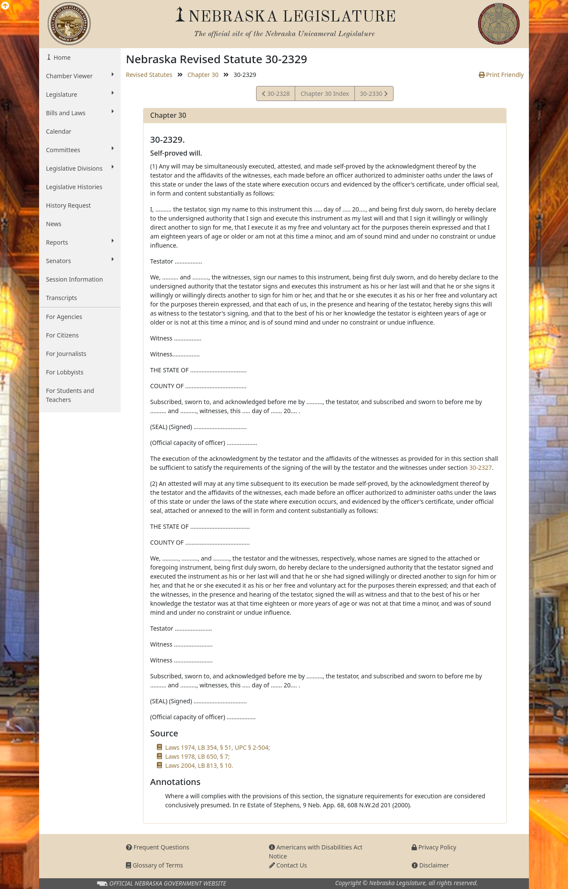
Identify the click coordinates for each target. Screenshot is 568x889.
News (53, 224)
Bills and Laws (80, 112)
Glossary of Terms (154, 865)
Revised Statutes (149, 75)
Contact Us (288, 865)
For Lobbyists (64, 372)
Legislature (80, 94)
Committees (80, 149)
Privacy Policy (434, 847)
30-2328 (276, 95)
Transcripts (61, 298)
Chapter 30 (202, 75)
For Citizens (62, 335)
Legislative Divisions (80, 168)
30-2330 (374, 95)
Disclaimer (430, 865)
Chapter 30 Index (324, 93)
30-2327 (480, 467)
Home (61, 57)
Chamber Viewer (80, 75)
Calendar (58, 131)
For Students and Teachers (70, 395)
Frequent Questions (157, 847)
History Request (68, 205)
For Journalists (66, 353)
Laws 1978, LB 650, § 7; (197, 756)
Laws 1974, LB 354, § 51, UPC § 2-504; (217, 747)
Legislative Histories (74, 187)
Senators (80, 260)
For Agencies (64, 317)
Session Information (74, 279)
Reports (80, 242)
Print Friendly (501, 75)
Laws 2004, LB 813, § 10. (199, 765)
